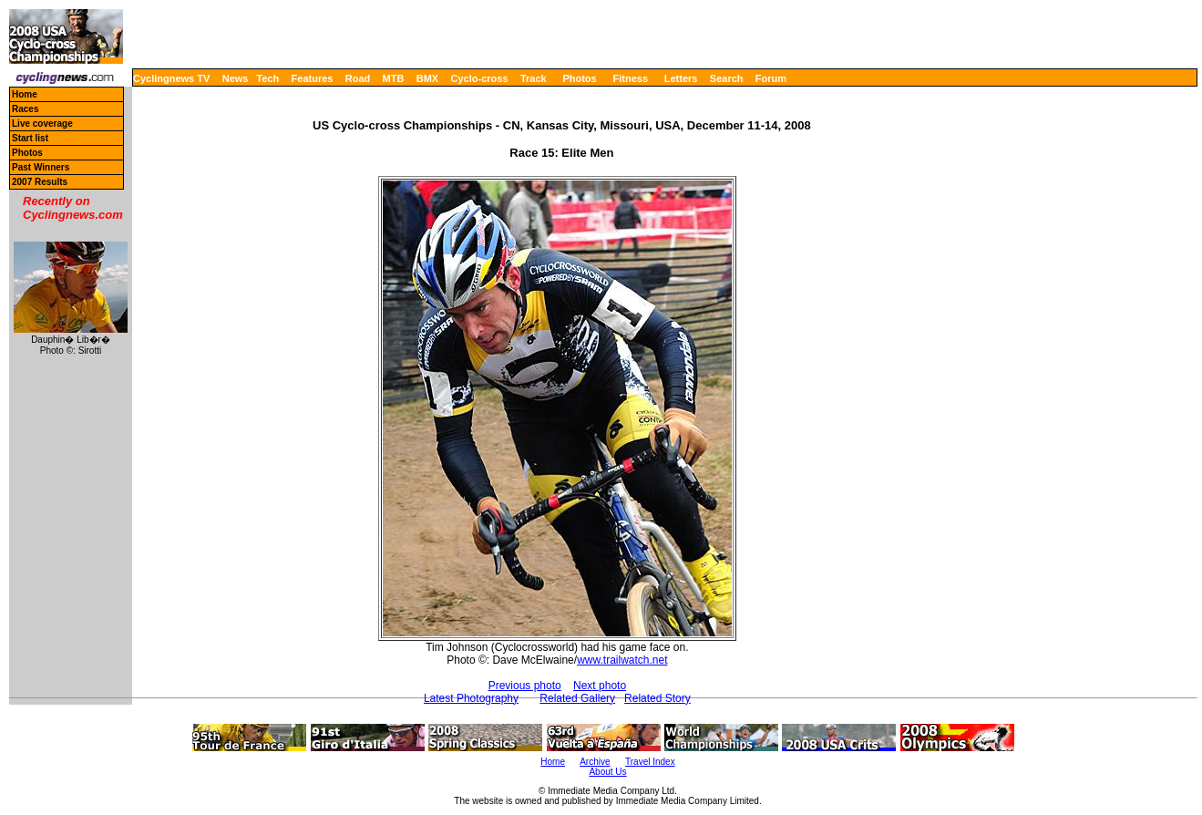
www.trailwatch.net (622, 660)
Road (358, 78)
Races (25, 109)
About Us (607, 772)
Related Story (657, 698)
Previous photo (524, 685)
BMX (427, 78)
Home (24, 94)
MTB (394, 78)
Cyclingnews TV (171, 78)
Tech (267, 78)
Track (533, 78)
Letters (681, 78)
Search (727, 78)
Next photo (599, 685)
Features (313, 78)
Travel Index (650, 762)
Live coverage (42, 124)
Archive (595, 762)
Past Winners (40, 167)
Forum (770, 78)
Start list (30, 138)
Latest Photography (471, 698)
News (235, 78)
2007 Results (39, 182)
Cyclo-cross (480, 78)
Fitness (630, 78)
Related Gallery (577, 698)
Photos (579, 78)
